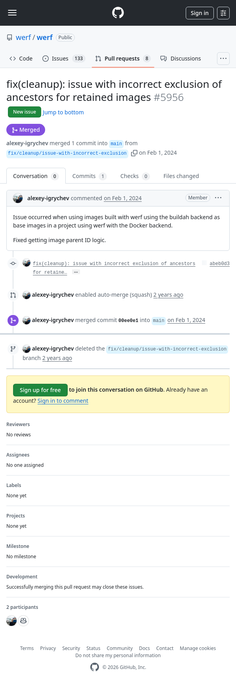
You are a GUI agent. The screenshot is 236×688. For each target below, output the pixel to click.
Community (120, 648)
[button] (134, 152)
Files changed (181, 176)
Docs (144, 648)
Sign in (200, 13)
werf (23, 37)
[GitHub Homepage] (94, 667)
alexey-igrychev (27, 143)
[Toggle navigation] (12, 13)
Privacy (48, 648)
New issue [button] (24, 111)
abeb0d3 (220, 264)
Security (71, 648)
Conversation (36, 176)
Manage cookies (198, 648)
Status (93, 648)
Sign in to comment (63, 400)
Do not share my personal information (118, 655)
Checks (135, 176)
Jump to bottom (63, 112)
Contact (164, 648)
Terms (27, 648)
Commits (89, 176)
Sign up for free (40, 390)
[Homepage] (118, 12)
